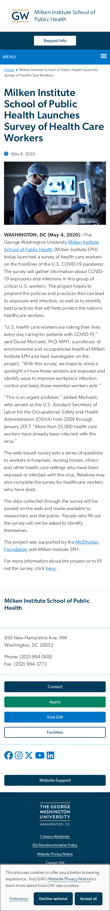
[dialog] (55, 887)
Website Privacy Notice (69, 879)
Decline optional (53, 899)
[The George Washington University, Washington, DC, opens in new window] (55, 814)
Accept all (88, 899)
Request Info (55, 41)
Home (9, 70)
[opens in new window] (9, 759)
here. (51, 568)
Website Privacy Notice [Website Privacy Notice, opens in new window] (55, 854)
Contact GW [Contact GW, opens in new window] (55, 863)
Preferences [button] (18, 899)
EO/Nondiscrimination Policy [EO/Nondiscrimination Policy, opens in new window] (55, 845)
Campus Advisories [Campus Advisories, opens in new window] (55, 836)
